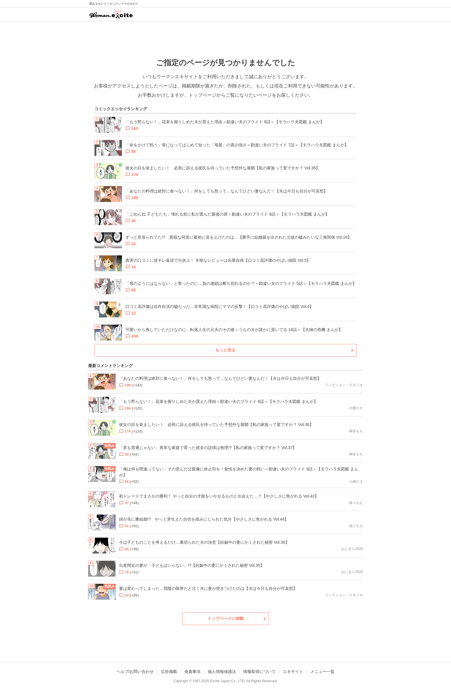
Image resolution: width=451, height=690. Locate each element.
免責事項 (192, 671)
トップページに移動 (225, 618)
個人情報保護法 (222, 671)
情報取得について (259, 671)
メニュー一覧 (322, 671)
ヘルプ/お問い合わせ (135, 671)
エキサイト (293, 671)
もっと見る (225, 350)
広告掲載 (169, 671)
